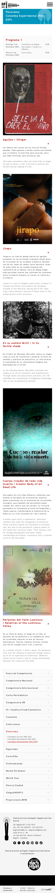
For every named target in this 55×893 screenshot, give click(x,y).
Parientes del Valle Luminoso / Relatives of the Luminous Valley (23, 622)
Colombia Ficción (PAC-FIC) (19, 737)
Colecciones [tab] (27, 724)
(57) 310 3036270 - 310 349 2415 (30, 827)
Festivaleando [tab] (27, 764)
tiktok (41, 842)
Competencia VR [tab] (27, 703)
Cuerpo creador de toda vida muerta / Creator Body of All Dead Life (23, 484)
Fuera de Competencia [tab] (27, 674)
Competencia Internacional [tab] (27, 688)
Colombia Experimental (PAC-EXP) (22, 742)
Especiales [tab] (27, 749)
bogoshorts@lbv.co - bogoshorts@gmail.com (29, 830)
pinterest (32, 842)
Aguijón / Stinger (15, 139)
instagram (36, 842)
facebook (14, 842)
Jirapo (7, 248)
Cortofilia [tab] (27, 757)
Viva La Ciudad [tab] (27, 786)
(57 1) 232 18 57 (28, 825)
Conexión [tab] (27, 717)
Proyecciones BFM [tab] (27, 800)
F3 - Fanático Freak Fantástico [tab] (27, 710)
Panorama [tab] (27, 732)
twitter (19, 842)
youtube (23, 842)
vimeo (27, 842)
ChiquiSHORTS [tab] (27, 793)
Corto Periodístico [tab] (27, 695)
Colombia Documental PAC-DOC (21, 739)
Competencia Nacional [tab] (27, 681)
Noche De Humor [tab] (27, 771)
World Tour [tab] (27, 778)
